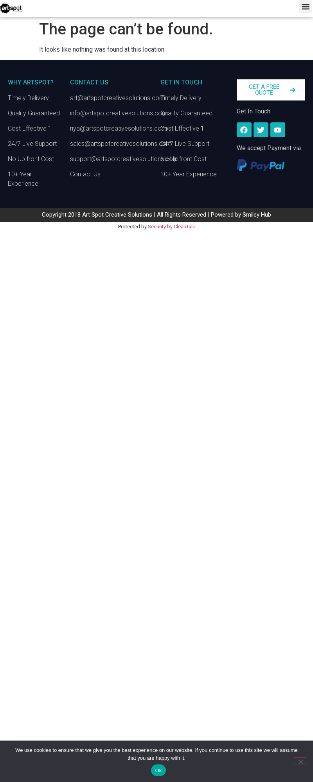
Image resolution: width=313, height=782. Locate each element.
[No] (300, 760)
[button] (305, 6)
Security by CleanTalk (171, 227)
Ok (158, 770)
